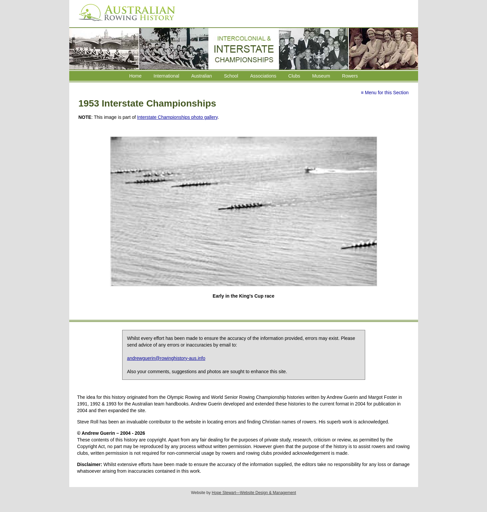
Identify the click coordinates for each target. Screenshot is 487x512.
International (166, 76)
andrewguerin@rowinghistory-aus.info (166, 358)
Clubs (294, 76)
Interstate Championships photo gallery (177, 117)
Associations (263, 76)
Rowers (350, 76)
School (231, 76)
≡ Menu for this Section (385, 92)
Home (135, 76)
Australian (201, 76)
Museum (321, 76)
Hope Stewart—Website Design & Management (254, 492)
